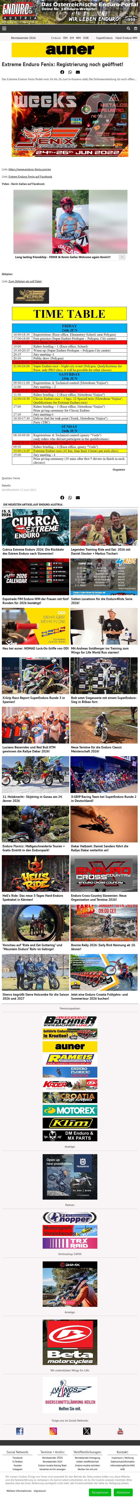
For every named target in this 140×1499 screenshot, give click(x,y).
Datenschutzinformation (123, 1461)
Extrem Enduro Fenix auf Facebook (30, 176)
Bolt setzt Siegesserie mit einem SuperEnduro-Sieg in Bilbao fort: (104, 700)
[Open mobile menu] (4, 29)
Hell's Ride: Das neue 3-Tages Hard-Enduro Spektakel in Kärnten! (33, 897)
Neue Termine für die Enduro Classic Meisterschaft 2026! (96, 749)
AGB (122, 1469)
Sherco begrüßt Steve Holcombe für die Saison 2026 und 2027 (36, 996)
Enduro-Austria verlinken (87, 1465)
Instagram (17, 1469)
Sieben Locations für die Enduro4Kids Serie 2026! (101, 601)
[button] (62, 72)
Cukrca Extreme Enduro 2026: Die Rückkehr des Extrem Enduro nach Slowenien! (33, 551)
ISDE (86, 38)
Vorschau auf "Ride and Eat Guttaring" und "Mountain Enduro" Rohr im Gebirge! (32, 947)
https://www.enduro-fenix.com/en (30, 169)
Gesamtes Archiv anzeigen (53, 1469)
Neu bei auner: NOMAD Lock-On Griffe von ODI (36, 648)
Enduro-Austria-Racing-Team (52, 1465)
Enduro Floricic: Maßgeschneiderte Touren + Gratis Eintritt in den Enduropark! (34, 848)
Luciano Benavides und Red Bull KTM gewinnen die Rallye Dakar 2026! (29, 749)
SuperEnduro (104, 38)
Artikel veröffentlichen (87, 1461)
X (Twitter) (17, 1461)
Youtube (17, 1465)
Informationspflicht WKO (122, 1465)
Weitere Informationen (19, 1490)
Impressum (40, 1490)
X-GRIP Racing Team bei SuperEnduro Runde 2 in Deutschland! (103, 799)
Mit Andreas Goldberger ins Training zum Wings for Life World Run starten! (100, 650)
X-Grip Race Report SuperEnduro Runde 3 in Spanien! (34, 700)
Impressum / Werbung (123, 1457)
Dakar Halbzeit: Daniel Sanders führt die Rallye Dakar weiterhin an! (99, 848)
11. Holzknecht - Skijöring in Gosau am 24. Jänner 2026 (32, 799)
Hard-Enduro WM (126, 38)
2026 (52, 1457)
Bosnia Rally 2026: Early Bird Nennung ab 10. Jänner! (103, 947)
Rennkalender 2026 (23, 38)
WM (78, 38)
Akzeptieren (100, 1492)
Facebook (17, 1457)
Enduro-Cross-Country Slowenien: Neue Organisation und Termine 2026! (99, 897)
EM (72, 38)
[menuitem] (136, 28)
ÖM (65, 38)
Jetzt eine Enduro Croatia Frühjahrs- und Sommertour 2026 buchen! (99, 996)
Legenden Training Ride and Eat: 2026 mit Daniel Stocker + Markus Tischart (100, 551)
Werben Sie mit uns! (88, 1469)
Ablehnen (123, 1492)
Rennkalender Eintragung (87, 1457)
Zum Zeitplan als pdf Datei (25, 281)
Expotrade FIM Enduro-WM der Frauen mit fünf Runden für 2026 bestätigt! (36, 601)
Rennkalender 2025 (52, 1461)
